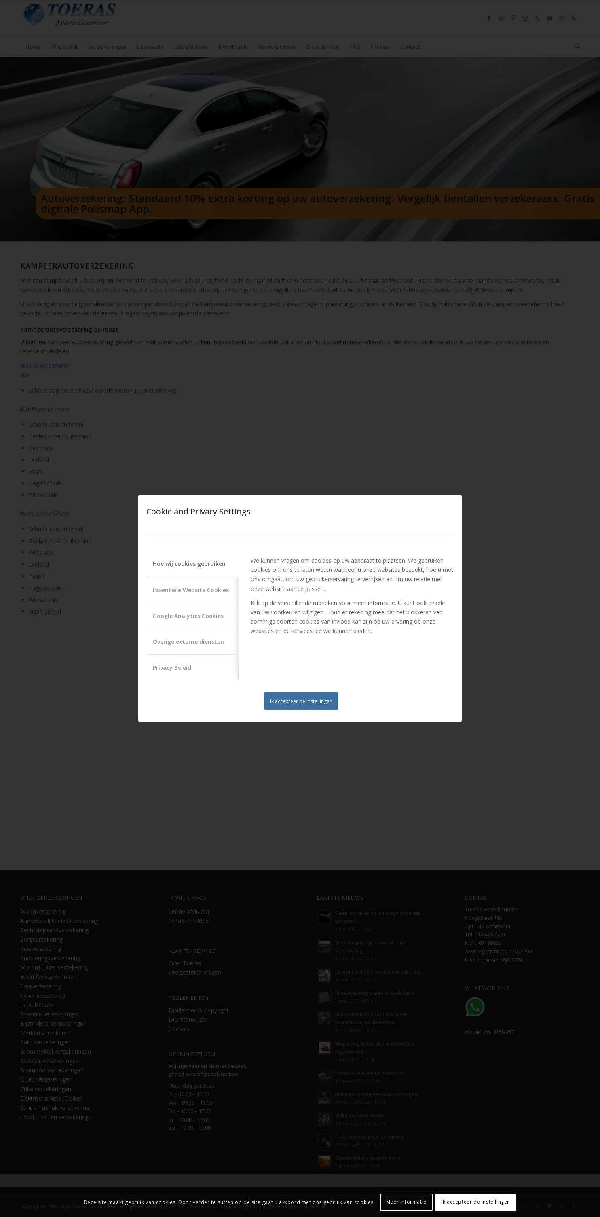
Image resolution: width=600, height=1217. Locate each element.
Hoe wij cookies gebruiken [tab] (189, 563)
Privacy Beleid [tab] (172, 667)
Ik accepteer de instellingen (301, 701)
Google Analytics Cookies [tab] (188, 616)
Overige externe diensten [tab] (188, 642)
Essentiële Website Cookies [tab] (191, 590)
